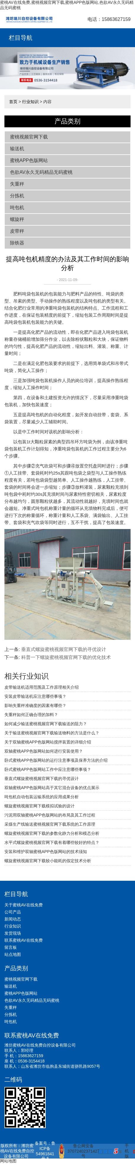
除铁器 (17, 242)
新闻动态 (12, 919)
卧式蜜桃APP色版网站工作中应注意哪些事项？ (47, 769)
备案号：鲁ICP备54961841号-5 (45, 1151)
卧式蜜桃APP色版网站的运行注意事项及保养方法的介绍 (56, 760)
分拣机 (17, 195)
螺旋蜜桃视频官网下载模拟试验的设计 (39, 806)
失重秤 (17, 183)
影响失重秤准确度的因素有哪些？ (35, 705)
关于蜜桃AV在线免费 (23, 905)
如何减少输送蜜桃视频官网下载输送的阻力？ (45, 723)
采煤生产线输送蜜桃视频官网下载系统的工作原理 (49, 824)
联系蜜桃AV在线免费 (23, 940)
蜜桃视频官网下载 (29, 136)
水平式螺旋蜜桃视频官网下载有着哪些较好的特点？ (51, 842)
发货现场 (12, 933)
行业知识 (30, 101)
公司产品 (12, 912)
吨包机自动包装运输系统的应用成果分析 (41, 796)
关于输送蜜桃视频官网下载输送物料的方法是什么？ (51, 733)
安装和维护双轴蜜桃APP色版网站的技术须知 (45, 851)
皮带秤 (17, 231)
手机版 (127, 1151)
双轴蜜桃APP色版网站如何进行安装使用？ (43, 751)
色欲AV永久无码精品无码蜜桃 (41, 172)
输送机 (17, 148)
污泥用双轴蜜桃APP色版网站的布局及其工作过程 (49, 815)
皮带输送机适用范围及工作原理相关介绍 (41, 687)
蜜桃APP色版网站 (29, 160)
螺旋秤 (17, 219)
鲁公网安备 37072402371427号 (76, 1151)
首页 (13, 101)
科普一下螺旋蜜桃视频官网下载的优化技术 (66, 657)
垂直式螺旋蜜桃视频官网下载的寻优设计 (63, 649)
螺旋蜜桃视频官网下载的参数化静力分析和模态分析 (51, 833)
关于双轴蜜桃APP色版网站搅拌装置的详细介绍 (47, 742)
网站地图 (8, 1161)
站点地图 (12, 954)
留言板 (10, 947)
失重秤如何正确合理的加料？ (31, 714)
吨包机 (17, 207)
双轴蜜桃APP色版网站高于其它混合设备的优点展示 (51, 787)
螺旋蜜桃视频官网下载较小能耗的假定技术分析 (47, 860)
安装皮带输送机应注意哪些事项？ (35, 696)
